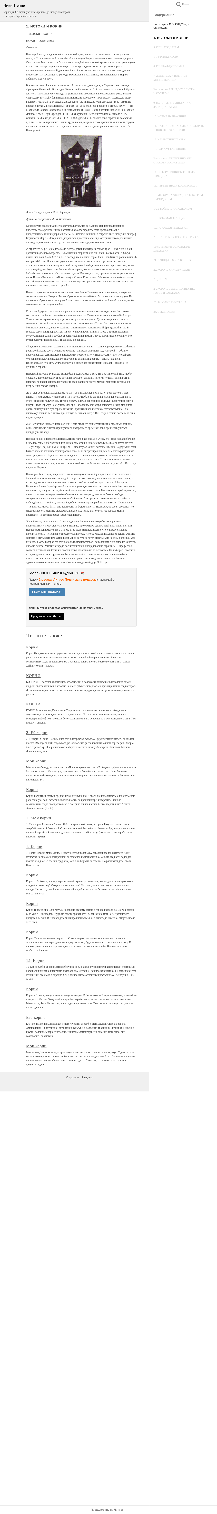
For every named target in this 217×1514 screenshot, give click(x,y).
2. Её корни (36, 732)
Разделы (87, 1077)
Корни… (34, 875)
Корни (32, 647)
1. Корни (34, 846)
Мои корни (36, 761)
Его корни (35, 1017)
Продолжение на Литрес (46, 616)
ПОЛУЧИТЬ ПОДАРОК (47, 592)
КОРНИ (33, 675)
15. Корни (35, 960)
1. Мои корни (38, 818)
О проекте (72, 1077)
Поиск (182, 4)
